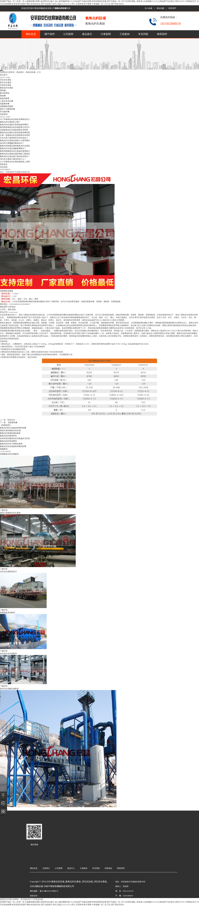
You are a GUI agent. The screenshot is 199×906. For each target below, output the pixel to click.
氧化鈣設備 (30, 72)
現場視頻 (108, 868)
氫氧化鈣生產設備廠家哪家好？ (13, 148)
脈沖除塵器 (4, 93)
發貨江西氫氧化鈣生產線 (10, 513)
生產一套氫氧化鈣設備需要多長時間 (15, 135)
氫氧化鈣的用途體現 (8, 441)
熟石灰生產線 (5, 82)
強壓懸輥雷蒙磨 (6, 106)
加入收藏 (148, 8)
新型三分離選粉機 (7, 109)
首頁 (12, 72)
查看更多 (3, 164)
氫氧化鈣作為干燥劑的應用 (11, 444)
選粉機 (3, 90)
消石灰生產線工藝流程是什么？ (13, 159)
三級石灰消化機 (6, 101)
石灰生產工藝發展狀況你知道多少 (14, 138)
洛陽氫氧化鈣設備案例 (9, 454)
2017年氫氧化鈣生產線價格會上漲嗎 (15, 162)
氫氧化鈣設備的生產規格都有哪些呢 (15, 132)
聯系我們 (172, 8)
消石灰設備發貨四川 (8, 571)
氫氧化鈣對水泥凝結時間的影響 (13, 428)
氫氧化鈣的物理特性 (8, 436)
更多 (14, 309)
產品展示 (87, 34)
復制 (10, 309)
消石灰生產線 (5, 80)
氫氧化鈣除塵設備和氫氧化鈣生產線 (15, 146)
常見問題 (143, 34)
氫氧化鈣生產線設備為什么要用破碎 (15, 140)
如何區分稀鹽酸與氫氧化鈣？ (12, 143)
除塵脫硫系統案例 (7, 612)
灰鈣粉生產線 (5, 85)
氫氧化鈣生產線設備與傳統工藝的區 (15, 154)
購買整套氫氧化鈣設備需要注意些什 (15, 127)
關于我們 (50, 34)
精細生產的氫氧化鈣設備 (10, 430)
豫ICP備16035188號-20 (49, 891)
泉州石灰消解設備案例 (9, 689)
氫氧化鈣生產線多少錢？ (10, 122)
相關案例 (3, 449)
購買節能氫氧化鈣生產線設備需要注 (15, 151)
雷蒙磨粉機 (4, 104)
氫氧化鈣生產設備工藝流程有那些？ (15, 156)
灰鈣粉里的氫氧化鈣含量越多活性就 (15, 438)
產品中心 (71, 868)
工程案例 (125, 34)
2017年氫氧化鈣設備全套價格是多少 (15, 119)
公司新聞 (68, 34)
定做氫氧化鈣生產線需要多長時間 (14, 130)
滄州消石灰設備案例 (8, 653)
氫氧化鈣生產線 (6, 88)
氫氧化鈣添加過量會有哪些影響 (13, 446)
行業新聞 (106, 34)
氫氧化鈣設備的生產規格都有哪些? (14, 124)
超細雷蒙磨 (4, 98)
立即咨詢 (11, 307)
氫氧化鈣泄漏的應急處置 (10, 433)
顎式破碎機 (4, 112)
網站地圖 (160, 8)
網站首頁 (31, 34)
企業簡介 (46, 868)
